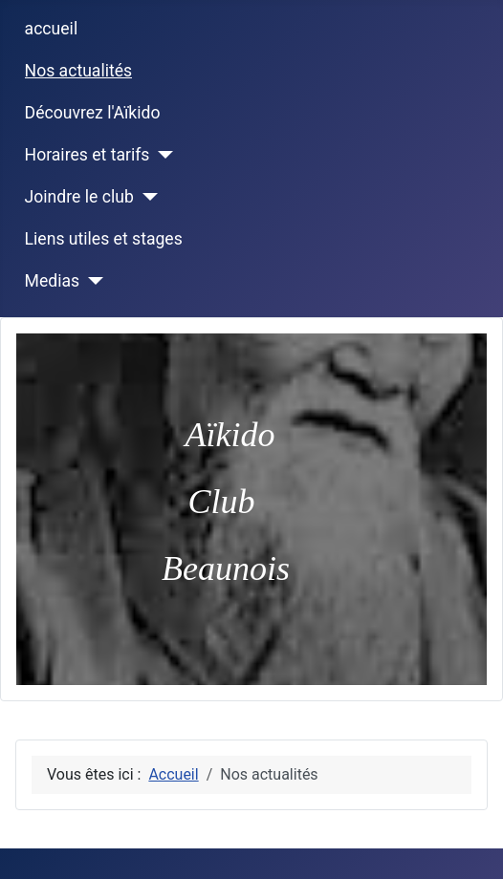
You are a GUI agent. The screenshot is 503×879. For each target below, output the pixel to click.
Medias (52, 280)
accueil (51, 28)
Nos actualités (79, 70)
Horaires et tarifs (87, 154)
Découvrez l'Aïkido (93, 112)
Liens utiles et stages (104, 238)
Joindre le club (79, 196)
